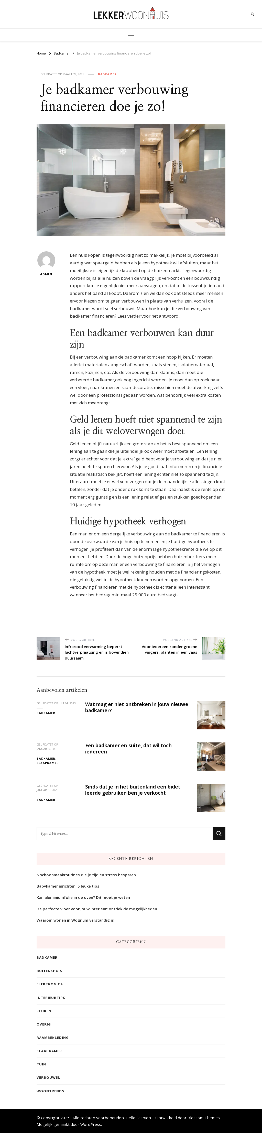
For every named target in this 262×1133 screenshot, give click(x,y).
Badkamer (107, 74)
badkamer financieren (92, 316)
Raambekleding (53, 1037)
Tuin (41, 1064)
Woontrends (50, 1091)
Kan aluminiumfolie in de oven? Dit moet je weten (83, 897)
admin (46, 264)
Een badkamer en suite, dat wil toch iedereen (128, 748)
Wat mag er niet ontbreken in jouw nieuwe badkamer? (136, 707)
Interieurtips (51, 997)
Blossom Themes (204, 1117)
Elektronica (50, 984)
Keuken (44, 1011)
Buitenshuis (49, 971)
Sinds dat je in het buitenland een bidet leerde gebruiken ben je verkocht (132, 789)
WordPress (90, 1124)
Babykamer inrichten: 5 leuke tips (68, 886)
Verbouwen (49, 1077)
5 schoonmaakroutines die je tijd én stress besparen (86, 874)
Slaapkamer (48, 763)
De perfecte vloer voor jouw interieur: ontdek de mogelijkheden (97, 908)
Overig (44, 1024)
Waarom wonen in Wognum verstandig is (75, 920)
